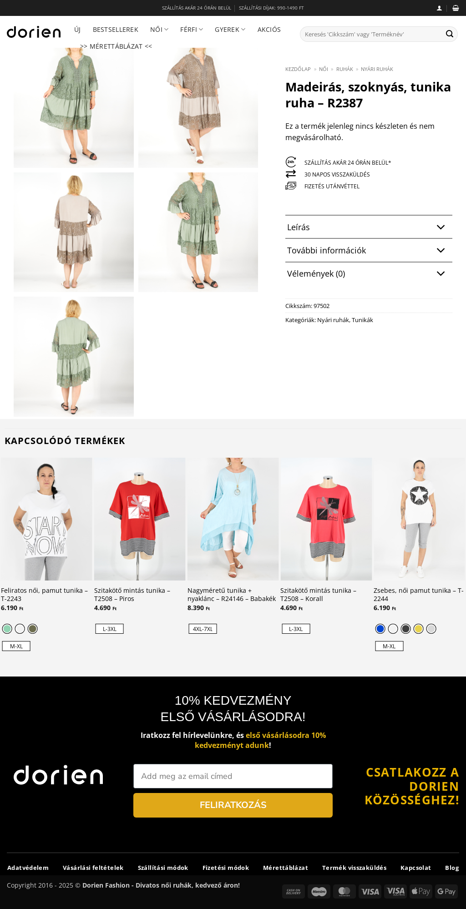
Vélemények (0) (368, 274)
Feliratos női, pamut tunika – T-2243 (44, 594)
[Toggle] (441, 227)
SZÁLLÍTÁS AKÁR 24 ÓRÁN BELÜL (196, 8)
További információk (368, 251)
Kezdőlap (298, 69)
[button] (439, 8)
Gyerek (230, 29)
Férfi (191, 29)
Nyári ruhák (377, 69)
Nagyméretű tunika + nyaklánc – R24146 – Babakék (231, 594)
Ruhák (344, 69)
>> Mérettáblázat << (116, 46)
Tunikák (362, 320)
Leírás (368, 227)
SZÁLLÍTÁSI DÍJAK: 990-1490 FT (271, 8)
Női (159, 29)
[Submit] (449, 34)
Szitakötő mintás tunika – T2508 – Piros (132, 594)
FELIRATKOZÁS (233, 805)
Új (77, 29)
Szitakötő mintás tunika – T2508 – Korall (318, 594)
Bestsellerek (115, 29)
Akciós (269, 29)
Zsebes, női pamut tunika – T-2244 (419, 594)
